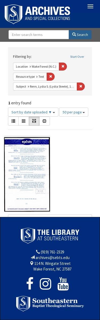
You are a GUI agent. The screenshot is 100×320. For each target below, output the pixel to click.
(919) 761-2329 (52, 252)
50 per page (74, 112)
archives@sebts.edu (52, 257)
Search (80, 34)
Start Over (77, 57)
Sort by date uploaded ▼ (33, 112)
